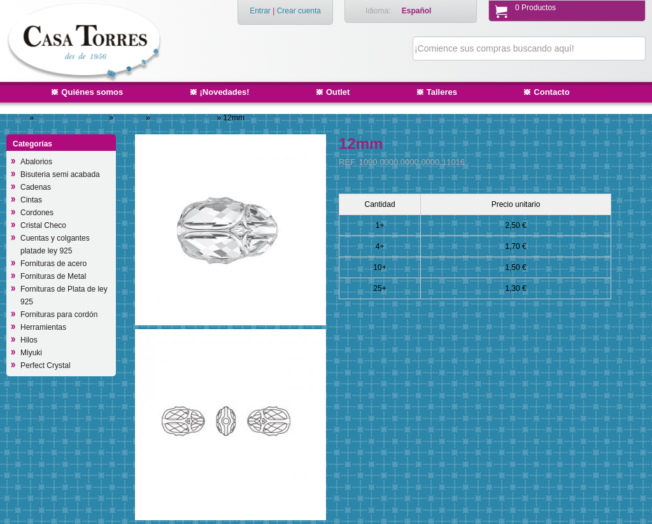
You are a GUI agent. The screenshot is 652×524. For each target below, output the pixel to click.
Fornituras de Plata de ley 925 (64, 295)
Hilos (29, 340)
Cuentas (130, 117)
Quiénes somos (92, 92)
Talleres (442, 92)
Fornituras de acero (53, 263)
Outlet (338, 92)
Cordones (36, 212)
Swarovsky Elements (72, 117)
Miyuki (31, 352)
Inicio (18, 117)
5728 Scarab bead (184, 117)
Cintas (31, 199)
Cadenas (35, 187)
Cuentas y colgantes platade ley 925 (55, 244)
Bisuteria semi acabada (60, 174)
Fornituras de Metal (53, 276)
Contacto (551, 92)
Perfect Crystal (45, 365)
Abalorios (36, 161)
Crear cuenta (299, 10)
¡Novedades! (225, 92)
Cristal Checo (43, 225)
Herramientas (43, 327)
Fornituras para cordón (58, 314)
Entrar (260, 10)
